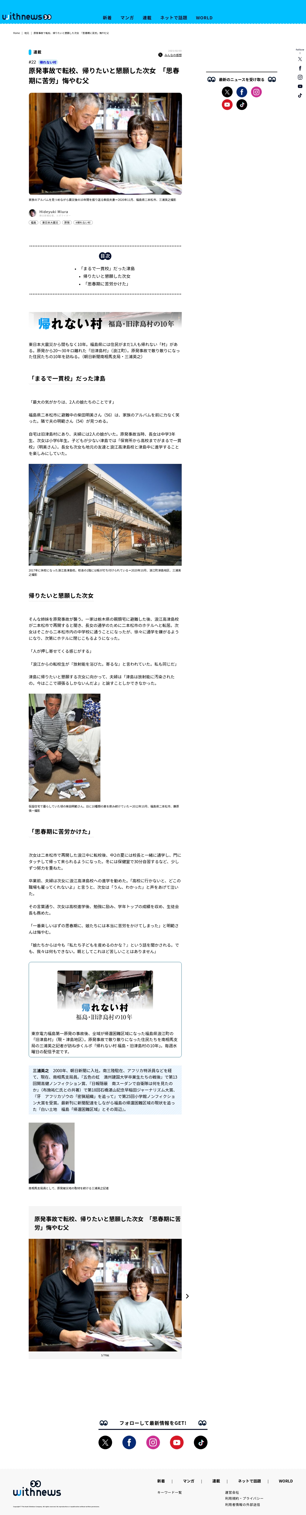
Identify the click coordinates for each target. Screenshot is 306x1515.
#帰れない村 (83, 222)
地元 (26, 33)
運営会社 (232, 1492)
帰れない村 (48, 62)
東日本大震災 (50, 222)
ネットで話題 (173, 17)
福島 (33, 222)
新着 (107, 17)
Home (16, 33)
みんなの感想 (170, 55)
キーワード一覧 (169, 1492)
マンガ (127, 17)
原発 (67, 222)
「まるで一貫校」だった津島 (107, 268)
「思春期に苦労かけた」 (107, 283)
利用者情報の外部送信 (242, 1504)
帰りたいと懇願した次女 (107, 276)
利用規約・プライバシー (244, 1498)
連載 (147, 17)
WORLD (204, 17)
